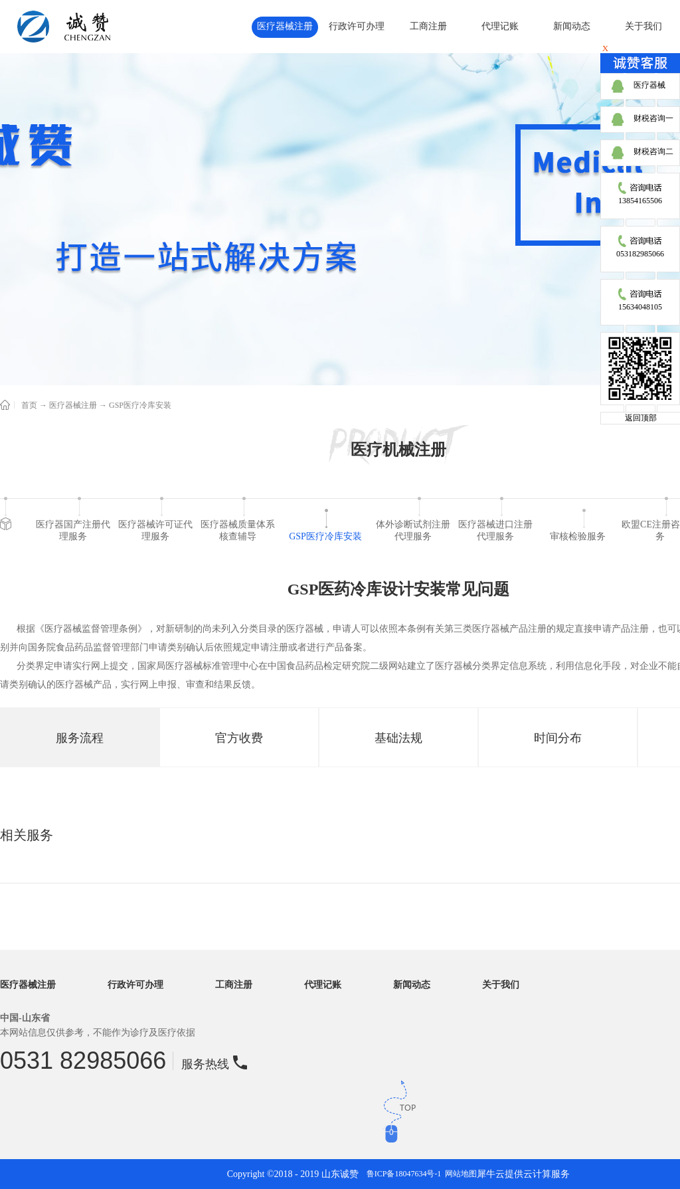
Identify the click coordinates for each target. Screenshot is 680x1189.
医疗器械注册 (73, 405)
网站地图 (459, 1173)
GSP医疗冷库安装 (140, 405)
